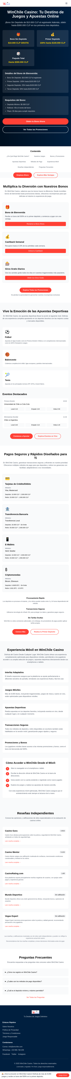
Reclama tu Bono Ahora (35, 224)
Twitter (13, 1054)
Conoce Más (20, 632)
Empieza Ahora (23, 175)
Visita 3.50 (56, 409)
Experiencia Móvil (53, 162)
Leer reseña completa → (13, 841)
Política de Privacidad (11, 1030)
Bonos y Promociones (57, 156)
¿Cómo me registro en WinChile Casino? (22, 972)
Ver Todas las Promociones (35, 130)
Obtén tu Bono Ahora (35, 121)
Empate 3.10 (35, 425)
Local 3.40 (14, 425)
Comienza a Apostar (21, 436)
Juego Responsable (10, 1037)
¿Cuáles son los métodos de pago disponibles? (24, 981)
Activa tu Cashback (35, 251)
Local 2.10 (14, 409)
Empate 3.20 (35, 409)
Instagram (21, 1054)
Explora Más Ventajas (45, 175)
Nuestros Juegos (39, 156)
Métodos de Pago (36, 162)
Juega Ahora (63, 1075)
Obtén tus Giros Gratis (35, 278)
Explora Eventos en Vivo (47, 436)
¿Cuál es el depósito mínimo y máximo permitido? (25, 991)
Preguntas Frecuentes (46, 167)
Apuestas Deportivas (19, 162)
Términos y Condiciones (11, 1033)
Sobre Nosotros (8, 1026)
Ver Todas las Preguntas (35, 997)
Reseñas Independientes (26, 167)
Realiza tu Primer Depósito (44, 632)
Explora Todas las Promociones (35, 290)
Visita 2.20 (56, 425)
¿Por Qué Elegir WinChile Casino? (18, 156)
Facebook (6, 1054)
